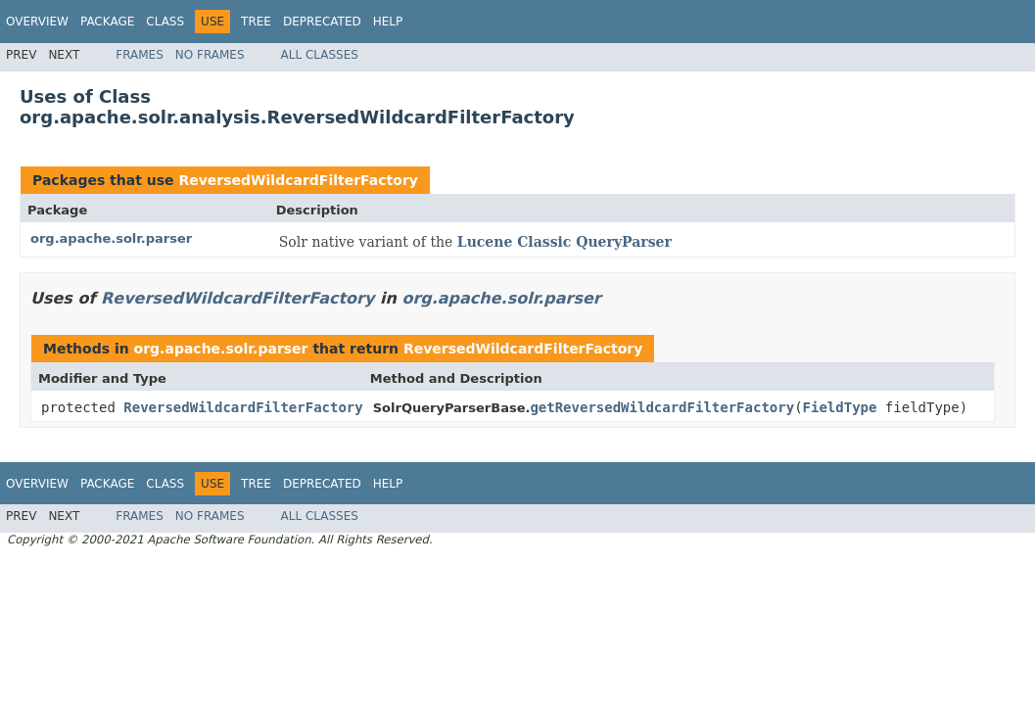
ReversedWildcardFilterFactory (297, 180)
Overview (37, 21)
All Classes (319, 55)
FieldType (840, 407)
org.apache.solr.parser (111, 238)
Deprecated (322, 21)
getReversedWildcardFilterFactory (662, 407)
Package (107, 21)
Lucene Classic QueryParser (564, 242)
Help (388, 21)
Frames (140, 55)
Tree (256, 21)
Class (165, 21)
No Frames (210, 55)
